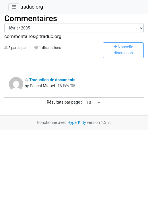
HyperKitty (76, 122)
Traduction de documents (50, 80)
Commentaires (30, 18)
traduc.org (31, 7)
